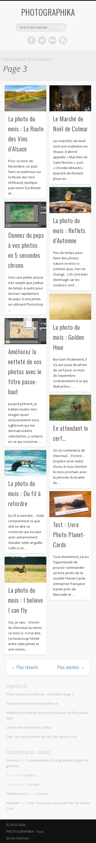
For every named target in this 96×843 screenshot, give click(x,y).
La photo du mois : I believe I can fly (25, 600)
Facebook (31, 40)
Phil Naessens (16, 793)
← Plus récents (24, 667)
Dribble (63, 40)
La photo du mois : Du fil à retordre (24, 493)
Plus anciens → (71, 667)
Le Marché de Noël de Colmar (29, 727)
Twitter (42, 40)
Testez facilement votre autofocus (32, 703)
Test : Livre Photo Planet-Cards (69, 534)
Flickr (52, 40)
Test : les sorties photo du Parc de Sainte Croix (41, 736)
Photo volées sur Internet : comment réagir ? (39, 694)
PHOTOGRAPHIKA (48, 12)
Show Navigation (77, 46)
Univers (12, 760)
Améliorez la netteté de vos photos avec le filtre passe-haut (25, 371)
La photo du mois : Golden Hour (68, 337)
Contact (29, 775)
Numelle (12, 803)
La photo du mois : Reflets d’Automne (69, 230)
